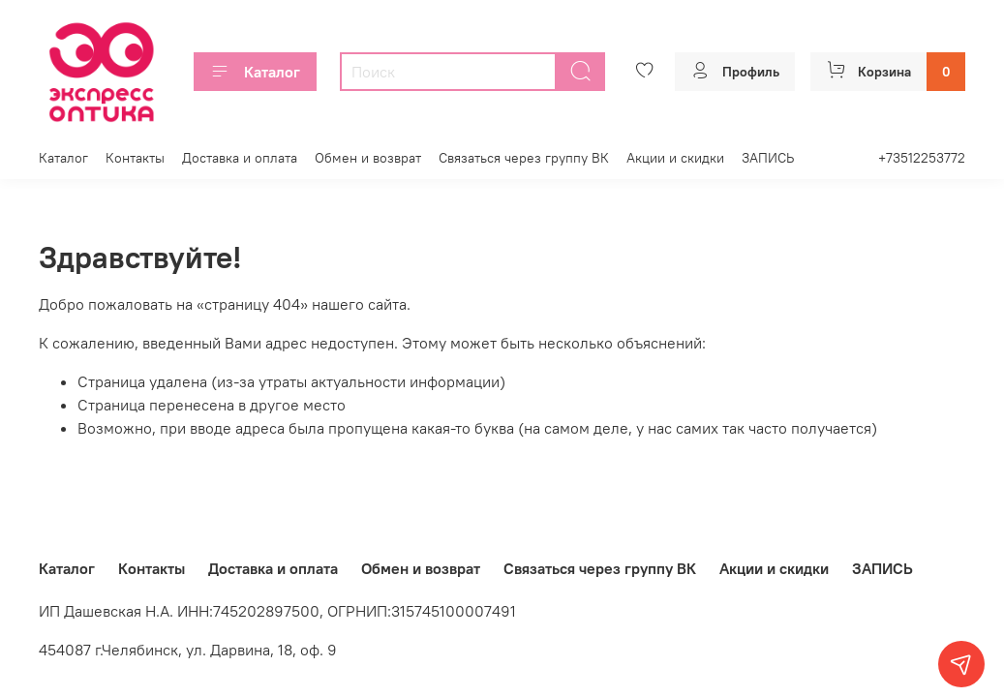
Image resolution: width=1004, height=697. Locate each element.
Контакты (135, 158)
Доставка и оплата (239, 158)
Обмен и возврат (368, 158)
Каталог (255, 71)
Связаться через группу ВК (524, 158)
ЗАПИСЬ (768, 158)
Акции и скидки (675, 158)
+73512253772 (921, 158)
